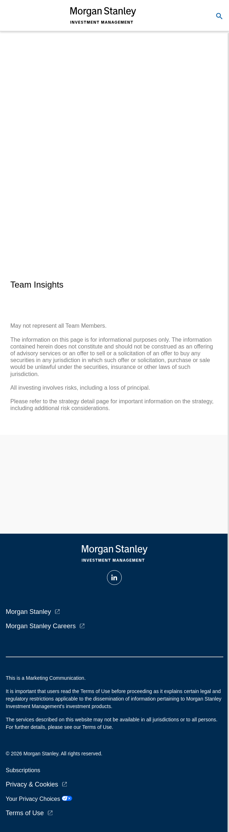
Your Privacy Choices (39, 799)
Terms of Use (25, 813)
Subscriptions (23, 770)
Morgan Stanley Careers (41, 626)
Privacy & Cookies (32, 784)
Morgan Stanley (28, 611)
